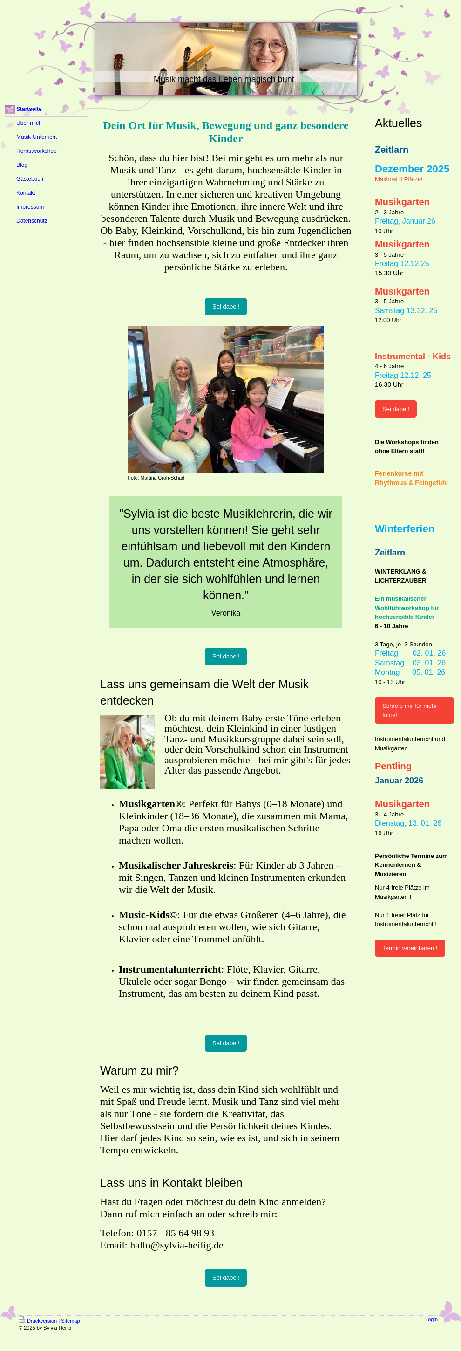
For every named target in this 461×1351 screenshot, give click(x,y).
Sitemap (70, 1321)
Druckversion (38, 1321)
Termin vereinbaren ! (410, 948)
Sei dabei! (225, 306)
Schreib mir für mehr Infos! (409, 710)
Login (431, 1319)
